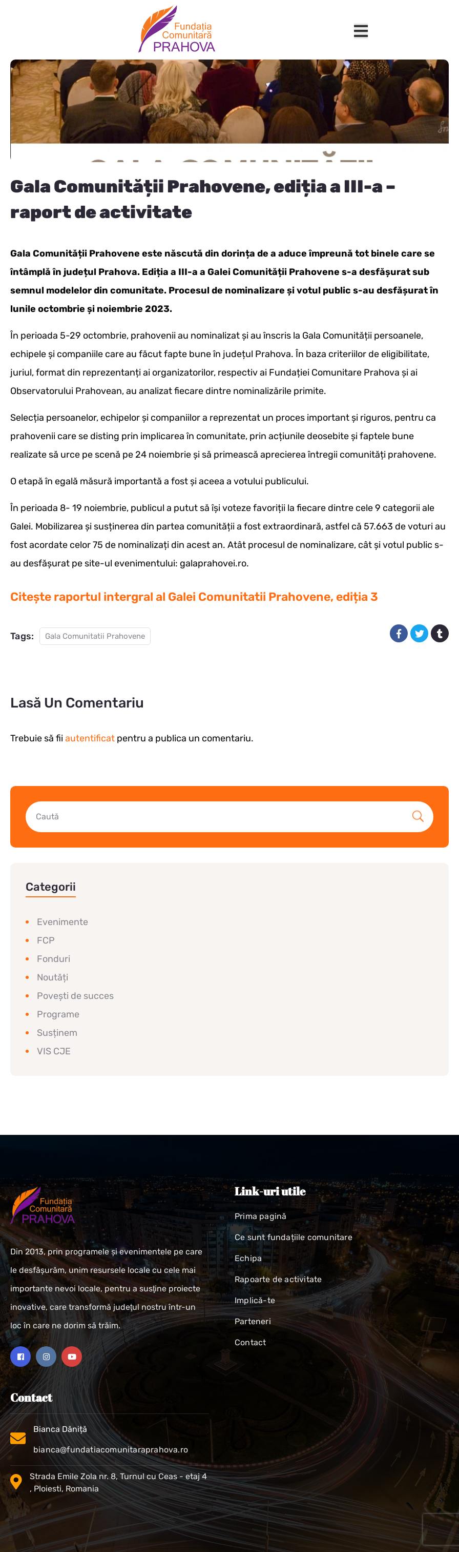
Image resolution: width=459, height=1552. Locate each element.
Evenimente (62, 922)
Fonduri (53, 959)
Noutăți (52, 977)
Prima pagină (260, 1216)
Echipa (248, 1258)
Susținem (57, 1032)
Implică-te (255, 1300)
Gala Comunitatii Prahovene (95, 636)
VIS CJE (54, 1051)
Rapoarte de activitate (278, 1279)
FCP (46, 940)
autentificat (90, 738)
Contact (250, 1342)
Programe (58, 1014)
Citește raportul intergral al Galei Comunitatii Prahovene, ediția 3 (194, 597)
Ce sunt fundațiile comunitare (293, 1237)
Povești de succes (75, 995)
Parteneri (253, 1321)
